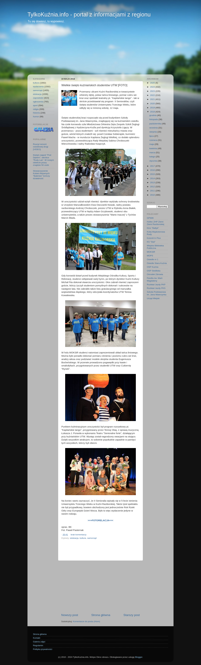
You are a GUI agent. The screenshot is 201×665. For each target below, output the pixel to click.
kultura (83, 538)
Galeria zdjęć (39, 642)
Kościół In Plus (154, 238)
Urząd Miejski (153, 298)
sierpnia (153, 132)
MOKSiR (151, 252)
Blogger (138, 657)
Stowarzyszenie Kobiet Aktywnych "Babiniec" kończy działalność (41, 175)
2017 (152, 166)
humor (36, 116)
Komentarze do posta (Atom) (86, 621)
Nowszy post (69, 615)
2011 (152, 190)
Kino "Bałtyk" (153, 228)
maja (152, 144)
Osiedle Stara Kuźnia (157, 263)
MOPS (150, 255)
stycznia (153, 161)
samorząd (91, 538)
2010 (152, 195)
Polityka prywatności (42, 649)
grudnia (153, 115)
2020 (152, 103)
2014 (152, 178)
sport (35, 105)
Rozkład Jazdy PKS (156, 288)
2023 (152, 91)
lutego (152, 156)
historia (36, 113)
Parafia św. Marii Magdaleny (154, 279)
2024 (152, 87)
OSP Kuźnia (152, 267)
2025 (152, 83)
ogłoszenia (38, 101)
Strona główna (100, 615)
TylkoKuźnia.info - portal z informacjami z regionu (89, 14)
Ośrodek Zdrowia (155, 274)
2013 (152, 182)
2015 (152, 174)
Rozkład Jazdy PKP (156, 284)
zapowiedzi (38, 98)
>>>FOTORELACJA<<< (100, 520)
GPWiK (150, 218)
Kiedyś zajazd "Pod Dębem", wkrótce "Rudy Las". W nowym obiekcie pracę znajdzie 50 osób (43, 160)
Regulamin (38, 645)
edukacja (74, 538)
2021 (152, 99)
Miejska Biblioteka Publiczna (155, 246)
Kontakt (36, 638)
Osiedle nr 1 (152, 259)
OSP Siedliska (153, 271)
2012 (152, 186)
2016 (152, 170)
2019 (152, 107)
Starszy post (131, 615)
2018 (152, 112)
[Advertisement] (100, 51)
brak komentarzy (78, 534)
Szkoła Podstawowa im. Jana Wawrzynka (156, 293)
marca (152, 152)
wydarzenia (38, 86)
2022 (152, 95)
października (155, 123)
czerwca (153, 140)
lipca (151, 136)
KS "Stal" (151, 242)
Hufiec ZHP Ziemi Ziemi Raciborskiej (155, 223)
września (153, 128)
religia (36, 109)
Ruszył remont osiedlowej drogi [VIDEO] (40, 146)
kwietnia (153, 148)
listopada (153, 119)
